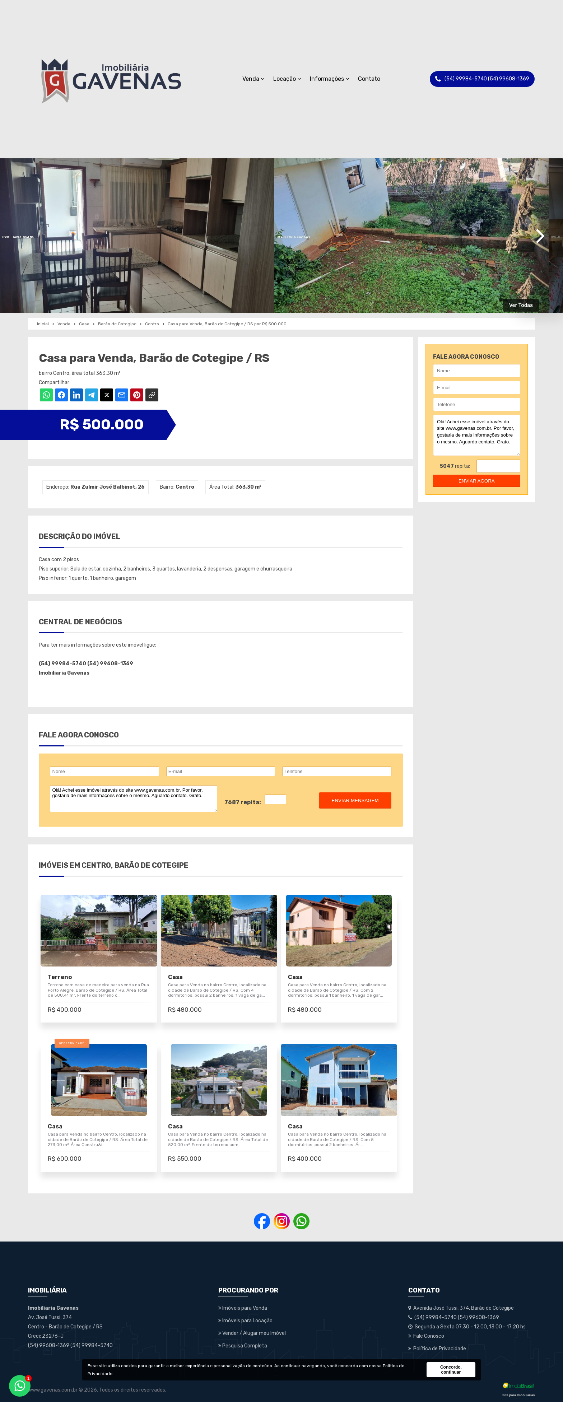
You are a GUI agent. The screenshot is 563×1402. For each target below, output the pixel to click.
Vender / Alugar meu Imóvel (252, 1333)
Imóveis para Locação (245, 1321)
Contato (369, 78)
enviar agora (477, 481)
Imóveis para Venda (242, 1308)
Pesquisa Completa (242, 1346)
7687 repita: (242, 802)
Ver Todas (521, 305)
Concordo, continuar (451, 1370)
